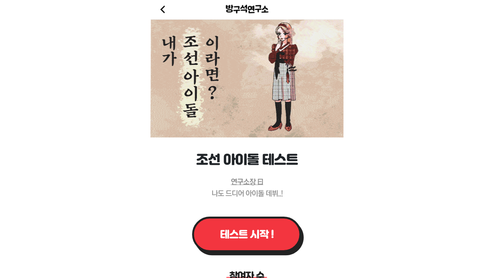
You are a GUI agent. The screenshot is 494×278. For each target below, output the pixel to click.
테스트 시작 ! (247, 234)
